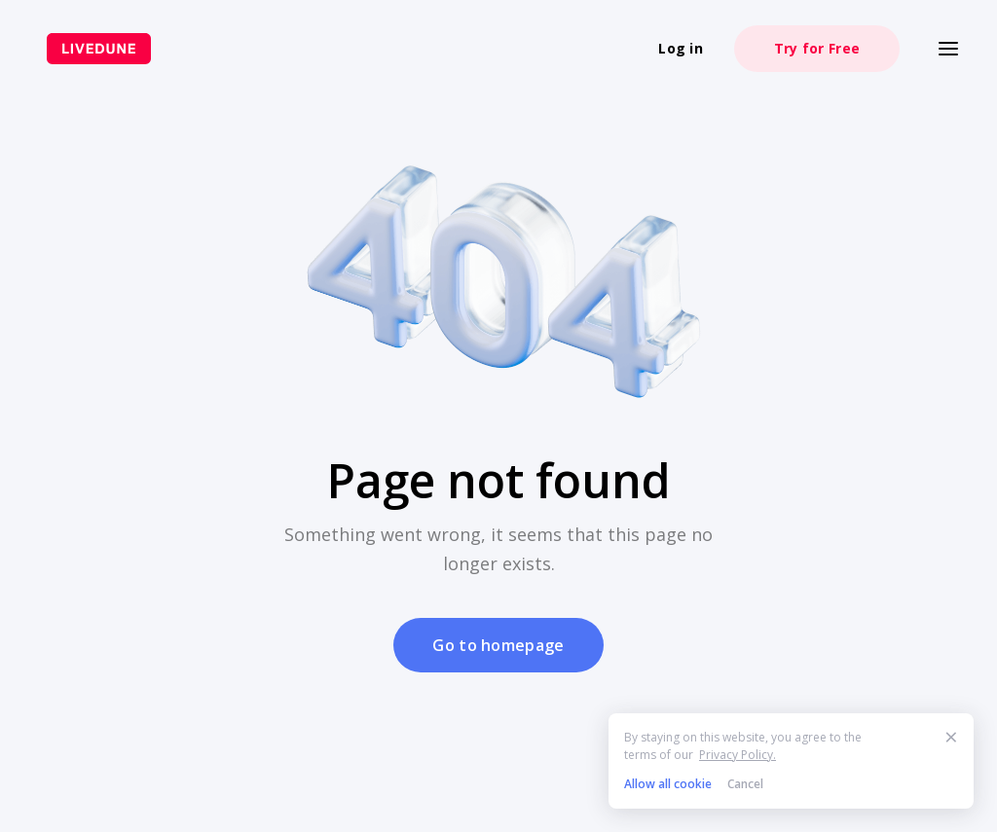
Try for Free (817, 48)
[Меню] (948, 48)
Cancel (745, 784)
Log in (680, 48)
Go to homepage (498, 645)
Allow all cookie (668, 784)
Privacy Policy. (737, 754)
